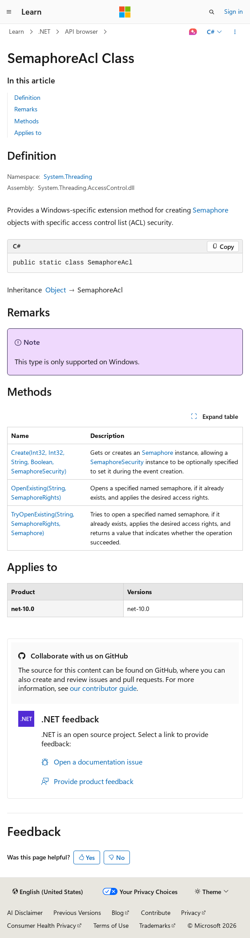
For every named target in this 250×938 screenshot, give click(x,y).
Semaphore (210, 209)
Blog (118, 912)
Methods (26, 121)
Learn (16, 31)
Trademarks (154, 925)
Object (55, 289)
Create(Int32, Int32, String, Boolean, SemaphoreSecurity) (38, 461)
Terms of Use (111, 925)
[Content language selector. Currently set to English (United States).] (48, 892)
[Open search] (212, 12)
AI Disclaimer (25, 912)
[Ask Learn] (193, 32)
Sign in (233, 11)
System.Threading (68, 176)
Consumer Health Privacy (41, 925)
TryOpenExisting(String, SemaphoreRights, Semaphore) (42, 523)
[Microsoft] (125, 12)
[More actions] (235, 32)
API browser (81, 31)
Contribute (155, 912)
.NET (44, 31)
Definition (27, 97)
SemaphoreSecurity (117, 461)
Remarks (25, 109)
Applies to (27, 132)
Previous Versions (77, 912)
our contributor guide (103, 688)
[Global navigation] (9, 12)
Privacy (191, 912)
